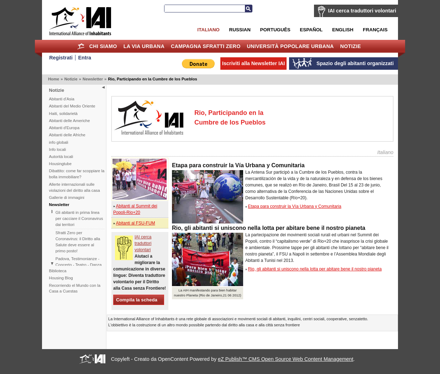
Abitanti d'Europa (64, 128)
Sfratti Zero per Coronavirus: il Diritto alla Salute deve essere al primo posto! (78, 242)
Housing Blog (61, 278)
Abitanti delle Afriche (67, 135)
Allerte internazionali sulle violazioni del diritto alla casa (74, 187)
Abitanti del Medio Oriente (72, 106)
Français (375, 29)
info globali (58, 142)
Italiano (208, 29)
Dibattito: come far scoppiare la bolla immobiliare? (77, 174)
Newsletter (93, 79)
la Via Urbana (144, 46)
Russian (239, 29)
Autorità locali (61, 156)
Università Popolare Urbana (290, 46)
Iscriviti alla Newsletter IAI (253, 63)
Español (311, 29)
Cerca (248, 8)
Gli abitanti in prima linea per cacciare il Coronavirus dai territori (79, 218)
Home (81, 46)
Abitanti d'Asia (61, 99)
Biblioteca (58, 271)
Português (275, 29)
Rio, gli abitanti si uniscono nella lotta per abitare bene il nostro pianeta (315, 269)
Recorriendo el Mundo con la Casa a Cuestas (74, 288)
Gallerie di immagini (66, 197)
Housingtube (60, 164)
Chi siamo (103, 46)
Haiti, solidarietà (63, 113)
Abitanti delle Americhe (69, 120)
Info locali (57, 149)
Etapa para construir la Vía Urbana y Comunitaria (294, 206)
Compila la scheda (136, 299)
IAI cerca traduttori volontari (362, 11)
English (342, 29)
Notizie (350, 46)
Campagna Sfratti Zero (206, 46)
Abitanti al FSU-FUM (135, 223)
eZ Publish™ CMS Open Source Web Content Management (285, 359)
